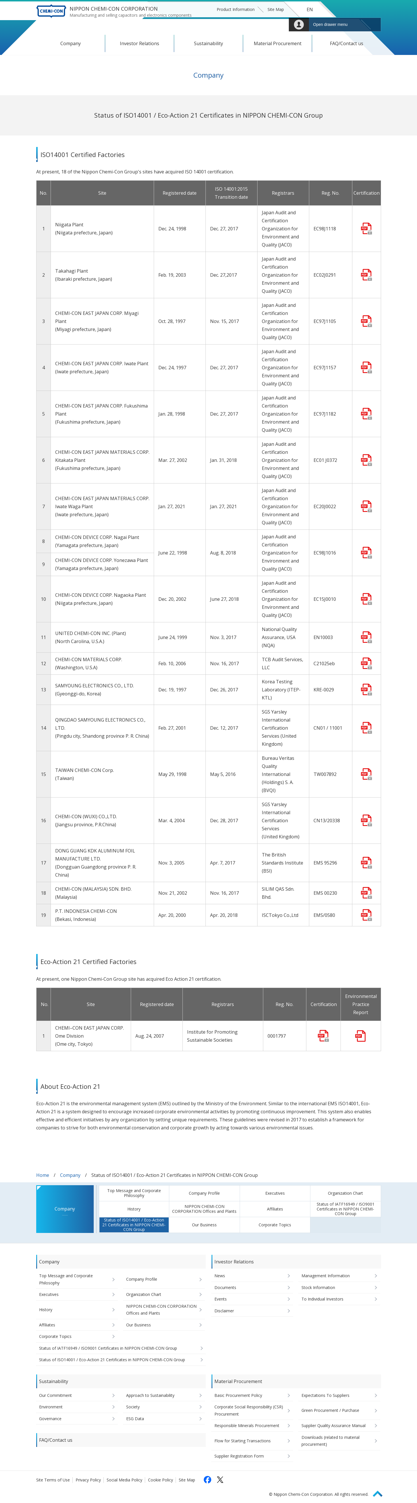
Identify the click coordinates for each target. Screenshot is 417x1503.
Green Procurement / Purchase (330, 1410)
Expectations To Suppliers (325, 1395)
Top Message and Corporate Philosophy (134, 1193)
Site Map (276, 9)
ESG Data (135, 1418)
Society (133, 1407)
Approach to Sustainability (150, 1395)
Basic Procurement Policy (238, 1395)
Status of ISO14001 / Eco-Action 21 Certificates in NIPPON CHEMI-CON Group (134, 1224)
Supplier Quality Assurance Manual (333, 1425)
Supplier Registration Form (239, 1456)
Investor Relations (139, 43)
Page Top (380, 1493)
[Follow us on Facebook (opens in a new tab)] (207, 1479)
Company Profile (204, 1193)
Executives (275, 1193)
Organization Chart (345, 1193)
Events (220, 1299)
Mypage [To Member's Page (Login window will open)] (299, 24)
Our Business (204, 1224)
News (219, 1275)
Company (70, 43)
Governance (50, 1418)
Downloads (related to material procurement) (330, 1441)
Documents (225, 1287)
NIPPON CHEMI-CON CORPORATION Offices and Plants (204, 1209)
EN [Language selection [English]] (310, 9)
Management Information (325, 1275)
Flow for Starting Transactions (242, 1440)
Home (42, 1175)
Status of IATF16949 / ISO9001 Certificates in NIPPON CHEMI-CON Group (345, 1208)
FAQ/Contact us (346, 43)
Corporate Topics (275, 1224)
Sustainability (208, 43)
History (134, 1209)
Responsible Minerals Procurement (246, 1425)
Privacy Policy (88, 1480)
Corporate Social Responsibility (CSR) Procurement (248, 1410)
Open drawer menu (330, 24)
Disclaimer (224, 1310)
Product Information (236, 9)
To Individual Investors (322, 1299)
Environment (51, 1407)
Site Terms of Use (53, 1480)
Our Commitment (55, 1395)
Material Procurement (277, 43)
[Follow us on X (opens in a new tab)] (220, 1479)
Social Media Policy (124, 1480)
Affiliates (275, 1209)
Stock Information (318, 1287)
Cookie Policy (160, 1480)
